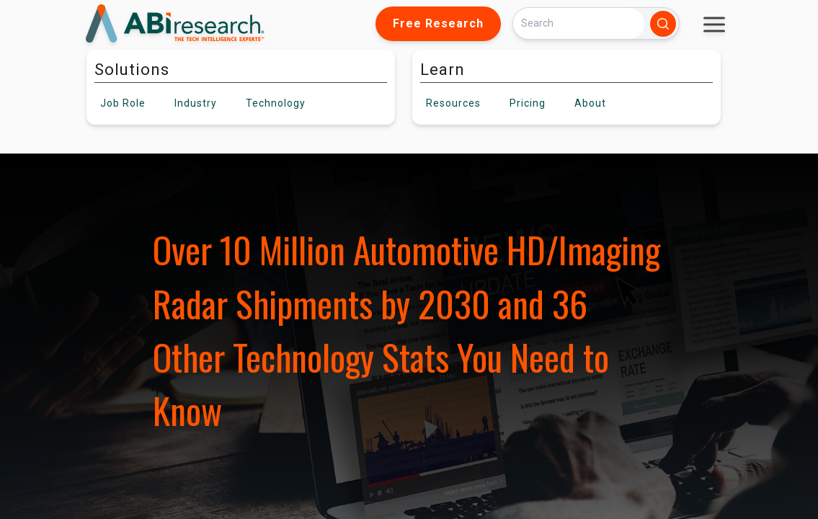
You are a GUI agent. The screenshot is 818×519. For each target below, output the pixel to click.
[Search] (578, 23)
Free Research (438, 23)
